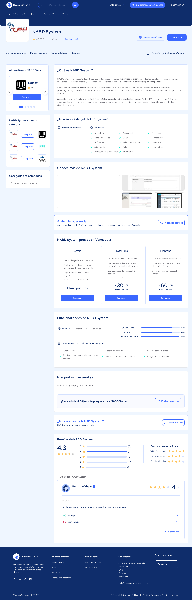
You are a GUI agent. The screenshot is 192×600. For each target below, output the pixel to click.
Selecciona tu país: (164, 555)
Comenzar (77, 298)
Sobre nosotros (59, 562)
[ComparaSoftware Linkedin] (15, 579)
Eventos (56, 572)
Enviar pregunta (168, 401)
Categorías (117, 5)
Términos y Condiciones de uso (165, 595)
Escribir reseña (69, 39)
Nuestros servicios (93, 562)
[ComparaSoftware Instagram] (30, 579)
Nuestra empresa (61, 556)
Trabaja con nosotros (61, 577)
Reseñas (75, 53)
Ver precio (177, 37)
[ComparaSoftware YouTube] (20, 579)
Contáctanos (124, 556)
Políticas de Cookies (141, 595)
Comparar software (150, 37)
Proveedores (91, 556)
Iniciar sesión (177, 4)
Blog (54, 567)
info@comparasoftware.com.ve (133, 583)
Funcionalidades (59, 53)
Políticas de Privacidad (120, 595)
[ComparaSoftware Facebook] (25, 579)
